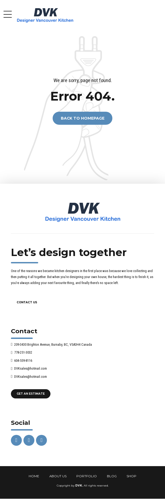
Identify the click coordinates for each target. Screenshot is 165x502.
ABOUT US (58, 476)
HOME (34, 476)
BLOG (112, 476)
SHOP (131, 476)
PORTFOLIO (86, 476)
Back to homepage (82, 118)
